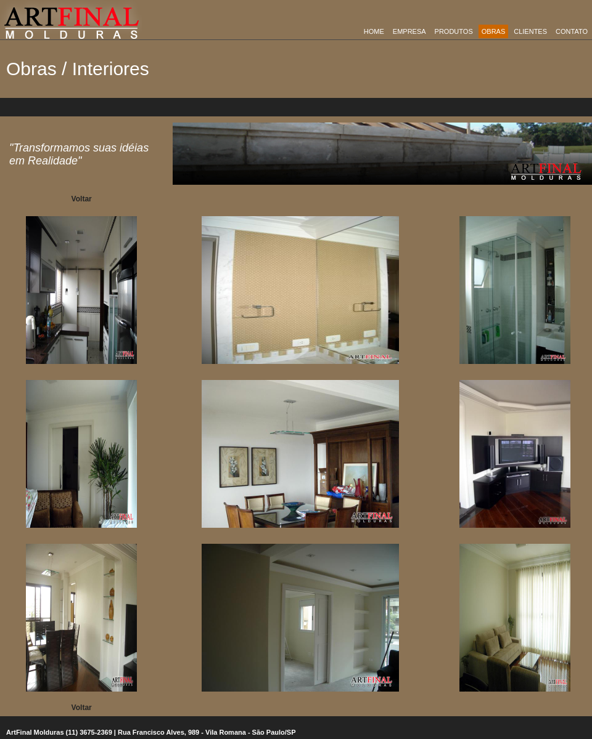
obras (494, 31)
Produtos (454, 31)
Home (374, 31)
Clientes (530, 31)
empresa (409, 31)
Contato (572, 31)
